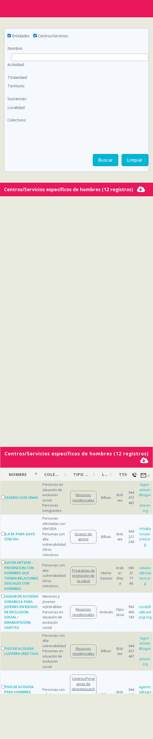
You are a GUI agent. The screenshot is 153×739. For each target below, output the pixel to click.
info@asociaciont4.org (145, 536)
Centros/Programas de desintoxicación (83, 686)
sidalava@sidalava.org (145, 575)
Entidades (21, 35)
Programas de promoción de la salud (83, 575)
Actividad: (16, 64)
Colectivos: (16, 120)
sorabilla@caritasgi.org (145, 611)
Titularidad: (17, 77)
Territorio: (16, 85)
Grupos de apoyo (83, 537)
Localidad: (16, 107)
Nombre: (15, 48)
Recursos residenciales (83, 497)
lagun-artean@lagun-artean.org (145, 497)
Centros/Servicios (53, 35)
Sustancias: (17, 98)
